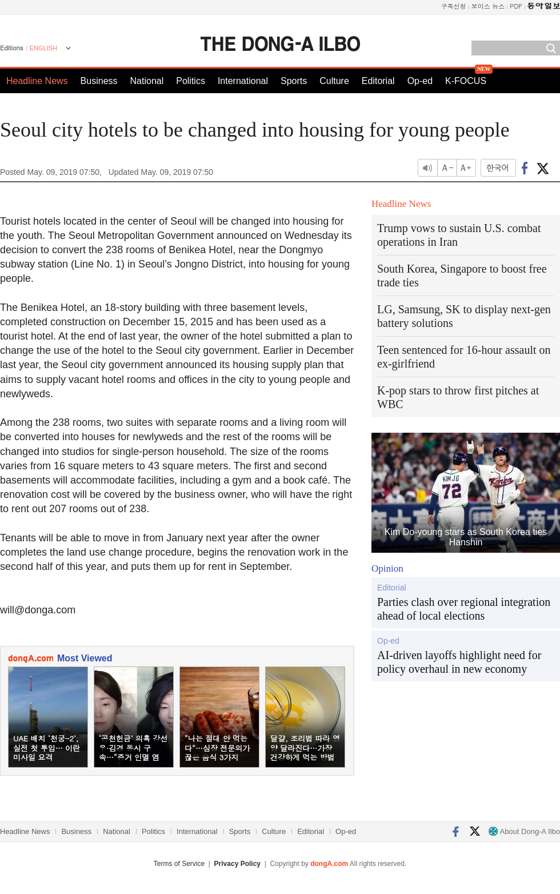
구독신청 (453, 6)
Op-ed (420, 81)
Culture (334, 81)
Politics (190, 81)
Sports (294, 81)
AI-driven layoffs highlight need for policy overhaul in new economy (459, 662)
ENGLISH (43, 48)
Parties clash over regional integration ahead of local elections (463, 609)
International (243, 81)
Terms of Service (179, 864)
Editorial (378, 81)
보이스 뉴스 (488, 6)
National (147, 81)
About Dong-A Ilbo (524, 831)
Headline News (37, 81)
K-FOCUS (465, 81)
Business (99, 81)
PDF (516, 6)
